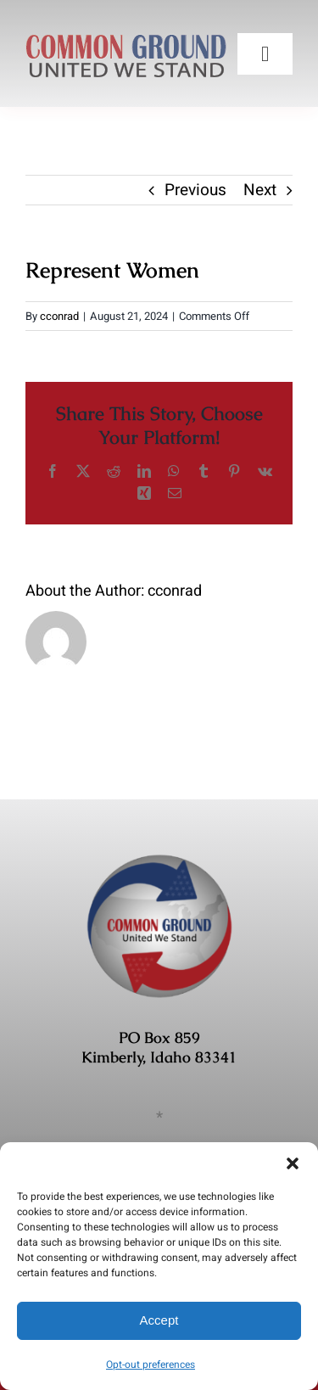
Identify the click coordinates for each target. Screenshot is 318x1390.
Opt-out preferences (150, 1364)
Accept (159, 1320)
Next (259, 190)
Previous (195, 190)
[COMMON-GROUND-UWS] (125, 33)
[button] (292, 1163)
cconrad (59, 316)
